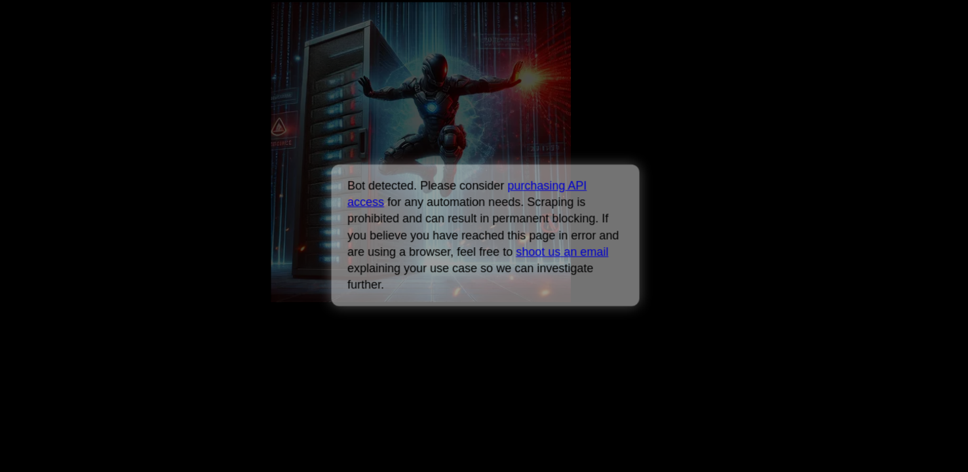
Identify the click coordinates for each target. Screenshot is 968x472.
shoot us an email (562, 251)
